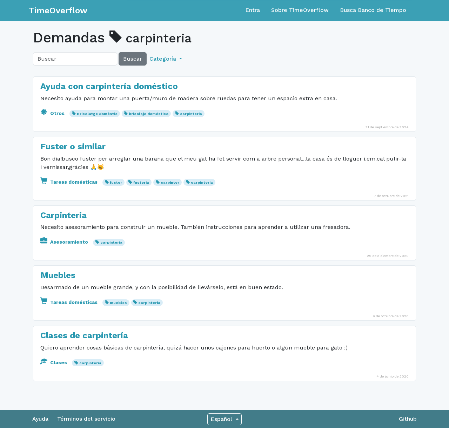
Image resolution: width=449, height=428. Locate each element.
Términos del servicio (86, 418)
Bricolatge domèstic (97, 113)
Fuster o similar (73, 146)
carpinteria (191, 113)
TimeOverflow (58, 10)
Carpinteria (63, 215)
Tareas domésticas (69, 182)
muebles (118, 302)
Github (408, 418)
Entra (252, 10)
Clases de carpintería (84, 335)
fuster (116, 182)
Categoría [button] (163, 58)
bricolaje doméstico (148, 113)
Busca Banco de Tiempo (373, 10)
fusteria (141, 182)
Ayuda (40, 418)
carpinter (170, 182)
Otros (53, 113)
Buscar (132, 58)
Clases (54, 362)
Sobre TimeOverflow (300, 10)
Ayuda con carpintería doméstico (109, 86)
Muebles (57, 275)
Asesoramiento (64, 242)
